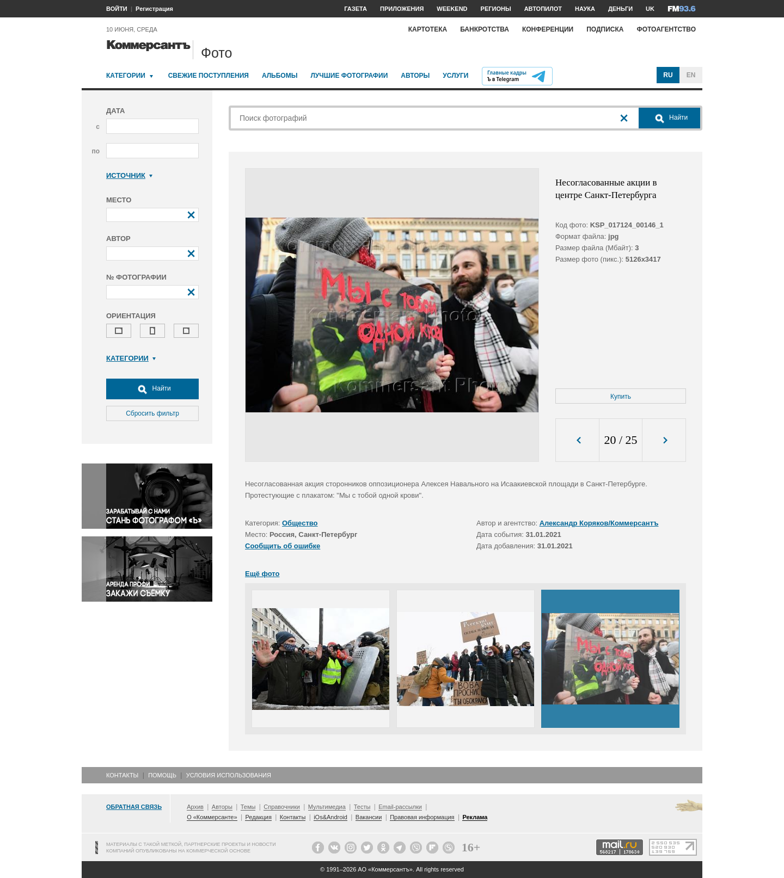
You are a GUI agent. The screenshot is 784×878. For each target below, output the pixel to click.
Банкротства (484, 29)
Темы (248, 806)
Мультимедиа (327, 806)
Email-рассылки (400, 806)
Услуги (455, 75)
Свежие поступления (208, 75)
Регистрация (154, 8)
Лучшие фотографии (349, 75)
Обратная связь (134, 806)
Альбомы (280, 75)
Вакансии (369, 817)
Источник (129, 175)
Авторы (415, 75)
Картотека (428, 29)
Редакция (258, 817)
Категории (125, 75)
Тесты (362, 806)
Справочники (282, 806)
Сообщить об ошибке (282, 546)
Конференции (547, 29)
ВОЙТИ (116, 8)
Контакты (122, 775)
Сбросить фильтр (152, 413)
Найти (152, 389)
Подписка (604, 29)
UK (650, 8)
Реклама (474, 817)
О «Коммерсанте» (212, 817)
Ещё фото (262, 574)
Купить (620, 396)
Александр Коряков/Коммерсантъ (599, 523)
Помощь (162, 775)
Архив (195, 806)
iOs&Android (330, 817)
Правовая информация (422, 817)
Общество (300, 523)
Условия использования (228, 775)
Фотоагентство (666, 29)
